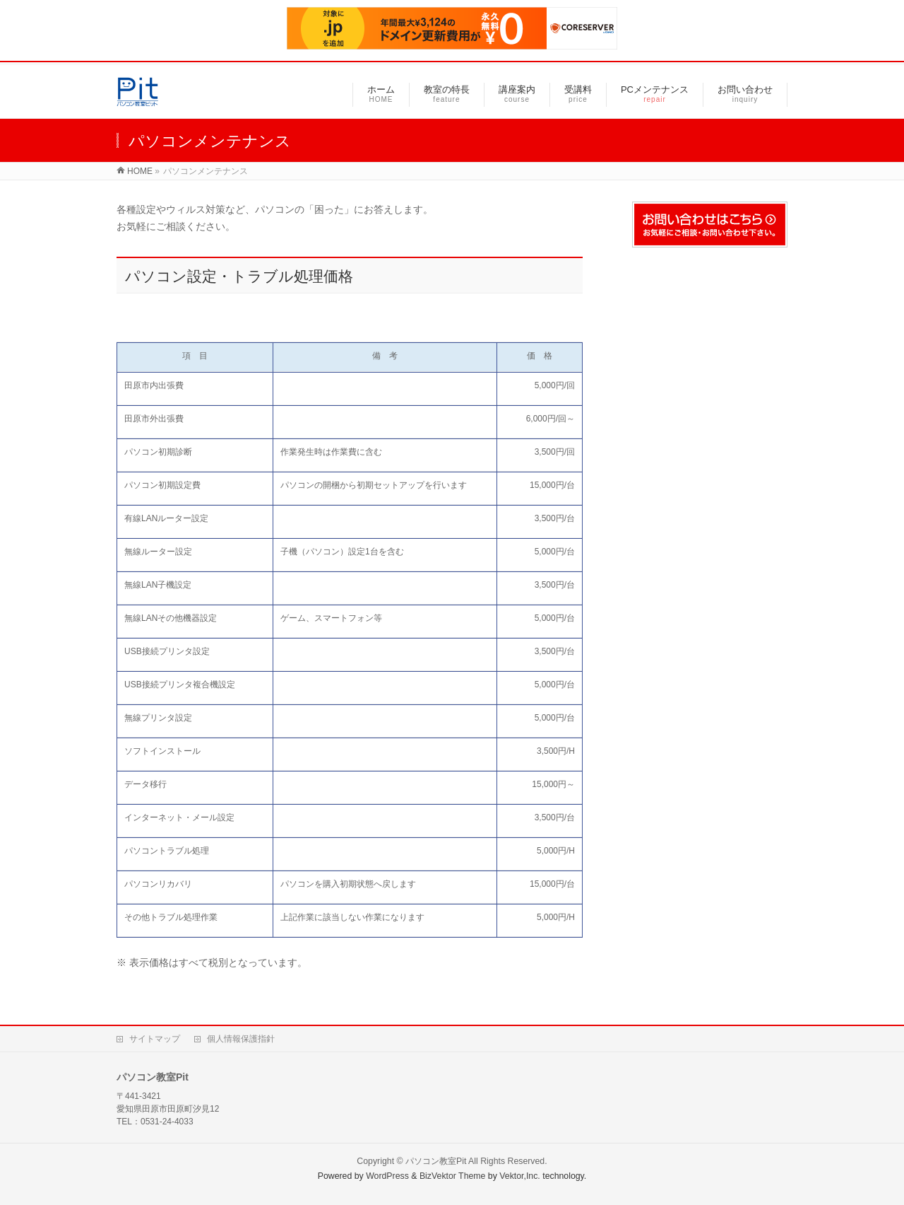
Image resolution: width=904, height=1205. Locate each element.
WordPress (387, 1176)
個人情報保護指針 (241, 1039)
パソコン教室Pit (435, 1161)
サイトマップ (154, 1039)
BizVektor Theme (453, 1176)
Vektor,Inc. (519, 1176)
